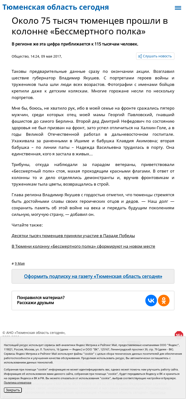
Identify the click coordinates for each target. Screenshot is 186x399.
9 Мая (20, 263)
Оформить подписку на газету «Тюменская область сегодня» (93, 276)
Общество (20, 56)
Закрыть (13, 390)
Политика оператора (17, 382)
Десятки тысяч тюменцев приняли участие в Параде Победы (73, 235)
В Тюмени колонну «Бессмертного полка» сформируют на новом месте (83, 246)
